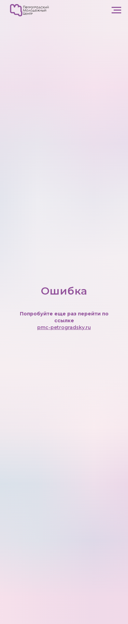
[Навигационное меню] (116, 10)
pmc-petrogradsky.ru (64, 327)
